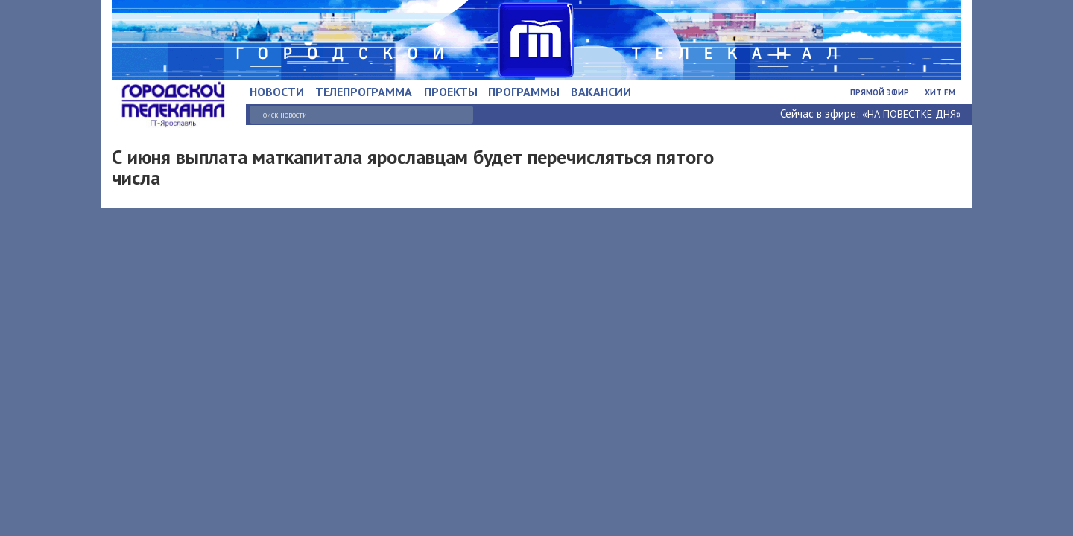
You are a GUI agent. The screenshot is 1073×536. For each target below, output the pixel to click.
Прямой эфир (879, 92)
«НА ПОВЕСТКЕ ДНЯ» (911, 114)
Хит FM (940, 92)
